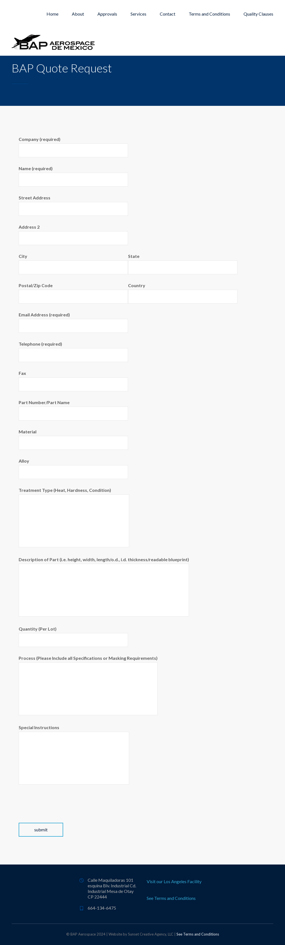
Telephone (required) (73, 351)
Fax (73, 380)
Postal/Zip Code (73, 293)
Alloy (73, 468)
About (78, 13)
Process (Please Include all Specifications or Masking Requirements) (88, 685)
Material (73, 439)
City (73, 263)
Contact (167, 13)
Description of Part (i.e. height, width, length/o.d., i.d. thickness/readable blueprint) (104, 587)
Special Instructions (74, 755)
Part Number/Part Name (73, 410)
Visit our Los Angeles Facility (174, 881)
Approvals (107, 13)
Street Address (73, 205)
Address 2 (73, 234)
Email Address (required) (73, 322)
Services (138, 13)
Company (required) (73, 146)
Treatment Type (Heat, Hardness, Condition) (74, 517)
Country (182, 293)
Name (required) (73, 176)
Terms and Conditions (209, 13)
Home (52, 13)
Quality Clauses (258, 13)
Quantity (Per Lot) (73, 636)
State (182, 263)
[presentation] (61, 812)
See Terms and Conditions (171, 898)
